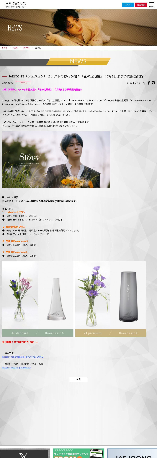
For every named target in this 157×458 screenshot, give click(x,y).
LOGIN (128, 4)
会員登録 (141, 4)
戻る (78, 379)
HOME (4, 48)
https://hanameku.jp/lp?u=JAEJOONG (22, 356)
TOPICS (27, 48)
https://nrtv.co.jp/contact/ (16, 367)
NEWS (15, 48)
